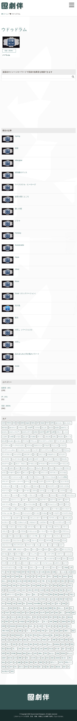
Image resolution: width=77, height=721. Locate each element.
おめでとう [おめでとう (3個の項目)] (64, 427)
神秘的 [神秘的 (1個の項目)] (44, 640)
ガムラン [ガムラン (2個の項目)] (39, 468)
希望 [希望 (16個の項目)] (61, 599)
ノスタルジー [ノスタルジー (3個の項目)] (32, 522)
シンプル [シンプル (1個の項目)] (22, 495)
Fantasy (18, 233)
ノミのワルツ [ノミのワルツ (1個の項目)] (42, 522)
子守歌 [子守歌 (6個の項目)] (46, 594)
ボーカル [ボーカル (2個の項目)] (5, 554)
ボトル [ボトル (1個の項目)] (52, 549)
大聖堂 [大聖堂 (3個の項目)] (36, 590)
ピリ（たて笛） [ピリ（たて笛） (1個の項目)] (33, 536)
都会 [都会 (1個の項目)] (3, 662)
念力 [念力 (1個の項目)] (53, 603)
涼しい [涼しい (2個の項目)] (28, 631)
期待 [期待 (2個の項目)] (6, 621)
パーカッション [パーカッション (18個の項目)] (32, 531)
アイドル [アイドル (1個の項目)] (25, 441)
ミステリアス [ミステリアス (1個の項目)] (50, 554)
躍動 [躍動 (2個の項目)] (20, 658)
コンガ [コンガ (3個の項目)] (57, 481)
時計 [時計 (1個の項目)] (50, 617)
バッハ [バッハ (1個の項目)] (38, 527)
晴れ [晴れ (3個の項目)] (60, 617)
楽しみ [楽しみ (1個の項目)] (45, 621)
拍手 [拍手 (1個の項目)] (23, 612)
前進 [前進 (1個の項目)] (70, 576)
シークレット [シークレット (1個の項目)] (31, 495)
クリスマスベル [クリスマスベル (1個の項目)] (16, 477)
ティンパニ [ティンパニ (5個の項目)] (46, 509)
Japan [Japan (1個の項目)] (28, 423)
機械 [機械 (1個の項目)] (55, 621)
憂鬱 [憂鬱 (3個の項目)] (50, 608)
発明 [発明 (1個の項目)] (56, 635)
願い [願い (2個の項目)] (40, 667)
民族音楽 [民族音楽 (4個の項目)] (20, 626)
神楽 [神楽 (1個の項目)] (34, 640)
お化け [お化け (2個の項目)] (36, 432)
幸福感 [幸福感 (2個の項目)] (9, 603)
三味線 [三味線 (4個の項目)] (66, 567)
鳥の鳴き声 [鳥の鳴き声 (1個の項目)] (5, 671)
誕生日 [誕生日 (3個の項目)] (30, 653)
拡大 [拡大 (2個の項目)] (27, 612)
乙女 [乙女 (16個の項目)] (37, 572)
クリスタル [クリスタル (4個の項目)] (63, 472)
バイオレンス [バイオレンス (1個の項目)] (21, 527)
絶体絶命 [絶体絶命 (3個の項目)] (57, 644)
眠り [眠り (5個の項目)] (69, 635)
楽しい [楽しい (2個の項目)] (39, 621)
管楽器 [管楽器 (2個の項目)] (26, 644)
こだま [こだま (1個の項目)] (66, 432)
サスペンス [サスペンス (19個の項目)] (5, 491)
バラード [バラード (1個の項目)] (65, 527)
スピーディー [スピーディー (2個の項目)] (44, 500)
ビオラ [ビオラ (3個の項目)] (57, 531)
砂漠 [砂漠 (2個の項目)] (11, 640)
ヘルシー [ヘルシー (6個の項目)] (44, 545)
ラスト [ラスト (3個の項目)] (64, 558)
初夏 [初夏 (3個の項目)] (55, 576)
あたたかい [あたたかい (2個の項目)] (59, 423)
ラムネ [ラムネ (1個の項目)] (70, 558)
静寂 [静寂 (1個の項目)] (26, 667)
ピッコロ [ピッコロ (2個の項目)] (24, 536)
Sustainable (19, 245)
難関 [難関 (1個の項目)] (40, 662)
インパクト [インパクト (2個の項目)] (35, 450)
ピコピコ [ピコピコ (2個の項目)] (17, 536)
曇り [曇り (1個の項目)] (64, 617)
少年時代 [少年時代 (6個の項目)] (42, 599)
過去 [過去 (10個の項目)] (47, 658)
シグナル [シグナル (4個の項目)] (34, 491)
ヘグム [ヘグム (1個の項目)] (37, 545)
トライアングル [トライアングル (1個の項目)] (67, 513)
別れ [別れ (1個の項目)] (60, 576)
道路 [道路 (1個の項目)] (52, 658)
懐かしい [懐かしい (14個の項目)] (61, 608)
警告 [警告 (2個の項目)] (45, 653)
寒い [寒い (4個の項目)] (26, 599)
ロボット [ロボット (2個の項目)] (32, 567)
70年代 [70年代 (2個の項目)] (9, 423)
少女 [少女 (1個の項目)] (36, 599)
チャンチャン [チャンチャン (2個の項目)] (37, 509)
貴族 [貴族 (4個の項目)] (57, 653)
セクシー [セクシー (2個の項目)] (15, 504)
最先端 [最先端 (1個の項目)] (70, 617)
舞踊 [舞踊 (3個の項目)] (45, 649)
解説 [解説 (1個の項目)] (24, 653)
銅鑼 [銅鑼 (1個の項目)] (19, 662)
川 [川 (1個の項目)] (52, 599)
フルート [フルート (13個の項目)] (34, 540)
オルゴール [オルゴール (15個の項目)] (5, 463)
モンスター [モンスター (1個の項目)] (32, 558)
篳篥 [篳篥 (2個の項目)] (35, 644)
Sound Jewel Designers (38, 714)
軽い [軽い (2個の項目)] (27, 658)
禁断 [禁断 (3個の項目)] (54, 640)
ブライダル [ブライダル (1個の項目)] (56, 540)
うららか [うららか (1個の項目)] (37, 427)
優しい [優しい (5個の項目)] (23, 576)
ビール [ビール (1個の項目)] (4, 536)
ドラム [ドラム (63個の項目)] (61, 518)
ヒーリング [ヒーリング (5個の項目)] (42, 531)
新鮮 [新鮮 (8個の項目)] (73, 612)
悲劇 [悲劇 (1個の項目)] (32, 608)
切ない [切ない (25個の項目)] (50, 576)
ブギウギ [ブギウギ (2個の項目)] (48, 540)
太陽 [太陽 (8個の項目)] (47, 590)
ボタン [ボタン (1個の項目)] (46, 549)
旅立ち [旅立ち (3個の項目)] (4, 617)
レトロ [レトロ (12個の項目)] (18, 567)
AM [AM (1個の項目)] (14, 423)
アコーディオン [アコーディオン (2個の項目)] (61, 441)
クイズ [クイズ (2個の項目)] (37, 472)
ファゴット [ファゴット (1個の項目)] (57, 536)
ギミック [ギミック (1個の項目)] (25, 472)
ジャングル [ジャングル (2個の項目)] (61, 495)
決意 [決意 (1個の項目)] (49, 626)
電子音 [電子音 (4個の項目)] (61, 662)
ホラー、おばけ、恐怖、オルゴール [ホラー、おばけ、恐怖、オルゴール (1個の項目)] (13, 549)
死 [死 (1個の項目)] (73, 621)
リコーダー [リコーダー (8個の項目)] (11, 563)
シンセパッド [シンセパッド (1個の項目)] (6, 495)
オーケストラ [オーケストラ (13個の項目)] (42, 463)
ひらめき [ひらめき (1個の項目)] (33, 436)
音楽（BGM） (6, 406)
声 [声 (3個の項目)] (51, 585)
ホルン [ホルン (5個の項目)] (28, 549)
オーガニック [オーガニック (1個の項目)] (32, 463)
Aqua (17, 257)
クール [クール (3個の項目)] (24, 477)
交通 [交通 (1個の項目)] (53, 572)
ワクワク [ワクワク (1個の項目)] (47, 567)
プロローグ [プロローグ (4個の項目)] (30, 545)
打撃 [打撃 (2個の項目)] (12, 612)
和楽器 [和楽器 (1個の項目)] (4, 585)
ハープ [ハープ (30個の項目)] (4, 527)
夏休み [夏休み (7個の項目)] (64, 585)
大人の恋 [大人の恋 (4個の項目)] (11, 590)
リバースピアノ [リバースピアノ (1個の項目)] (35, 563)
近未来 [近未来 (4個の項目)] (33, 658)
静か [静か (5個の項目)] (16, 667)
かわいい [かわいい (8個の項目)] (59, 432)
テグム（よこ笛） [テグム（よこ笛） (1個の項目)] (7, 513)
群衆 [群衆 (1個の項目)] (20, 649)
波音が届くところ (22, 197)
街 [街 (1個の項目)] (72, 649)
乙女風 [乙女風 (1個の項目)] (42, 572)
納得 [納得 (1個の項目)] (44, 644)
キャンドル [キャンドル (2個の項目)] (58, 468)
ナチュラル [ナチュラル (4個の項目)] (68, 518)
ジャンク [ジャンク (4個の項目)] (53, 495)
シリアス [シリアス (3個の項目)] (62, 491)
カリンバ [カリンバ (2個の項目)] (31, 468)
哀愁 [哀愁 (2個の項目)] (14, 585)
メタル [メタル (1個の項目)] (10, 558)
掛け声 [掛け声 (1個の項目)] (42, 612)
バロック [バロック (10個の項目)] (5, 531)
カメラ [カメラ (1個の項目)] (17, 468)
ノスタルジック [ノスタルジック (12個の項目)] (22, 522)
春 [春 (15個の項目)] (42, 617)
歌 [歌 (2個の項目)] (59, 621)
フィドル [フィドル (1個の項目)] (26, 540)
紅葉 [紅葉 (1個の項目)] (40, 644)
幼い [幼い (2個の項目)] (24, 603)
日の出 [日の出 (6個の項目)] (13, 617)
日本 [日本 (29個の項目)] (24, 617)
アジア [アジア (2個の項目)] (69, 441)
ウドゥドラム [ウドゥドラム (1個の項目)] (18, 454)
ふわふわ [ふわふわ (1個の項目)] (47, 436)
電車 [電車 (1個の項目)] (3, 667)
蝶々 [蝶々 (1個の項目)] (63, 649)
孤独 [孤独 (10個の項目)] (56, 594)
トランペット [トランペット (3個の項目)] (6, 518)
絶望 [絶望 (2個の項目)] (67, 644)
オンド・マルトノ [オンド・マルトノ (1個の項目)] (21, 463)
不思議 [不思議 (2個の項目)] (18, 572)
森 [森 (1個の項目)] (35, 621)
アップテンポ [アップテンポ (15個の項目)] (6, 445)
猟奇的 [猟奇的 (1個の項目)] (4, 635)
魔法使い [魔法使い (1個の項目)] (58, 667)
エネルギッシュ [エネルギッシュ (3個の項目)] (52, 454)
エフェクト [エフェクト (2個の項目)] (62, 454)
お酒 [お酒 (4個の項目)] (53, 432)
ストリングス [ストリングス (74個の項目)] (34, 500)
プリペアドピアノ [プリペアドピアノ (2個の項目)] (19, 545)
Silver (17, 269)
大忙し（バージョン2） (24, 330)
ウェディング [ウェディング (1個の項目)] (58, 450)
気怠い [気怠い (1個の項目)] (31, 626)
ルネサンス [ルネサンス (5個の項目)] (58, 563)
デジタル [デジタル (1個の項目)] (44, 513)
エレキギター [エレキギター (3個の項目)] (6, 459)
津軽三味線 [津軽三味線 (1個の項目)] (5, 631)
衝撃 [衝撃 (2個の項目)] (3, 653)
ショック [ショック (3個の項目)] (49, 491)
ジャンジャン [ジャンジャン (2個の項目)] (71, 495)
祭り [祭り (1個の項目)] (49, 640)
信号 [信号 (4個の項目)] (12, 576)
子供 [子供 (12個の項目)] (40, 594)
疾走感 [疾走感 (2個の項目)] (47, 635)
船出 (16, 318)
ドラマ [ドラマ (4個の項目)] (45, 518)
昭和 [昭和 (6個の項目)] (46, 617)
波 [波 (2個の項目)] (56, 626)
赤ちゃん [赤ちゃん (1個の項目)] (70, 653)
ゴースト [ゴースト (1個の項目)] (43, 486)
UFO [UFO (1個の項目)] (52, 423)
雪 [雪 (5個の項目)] (48, 662)
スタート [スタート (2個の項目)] (25, 500)
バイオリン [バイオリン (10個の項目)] (11, 527)
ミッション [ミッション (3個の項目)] (68, 554)
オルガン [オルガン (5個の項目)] (64, 459)
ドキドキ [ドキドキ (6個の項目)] (25, 518)
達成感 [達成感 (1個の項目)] (57, 658)
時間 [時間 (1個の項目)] (55, 617)
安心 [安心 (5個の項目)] (9, 599)
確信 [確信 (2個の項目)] (20, 640)
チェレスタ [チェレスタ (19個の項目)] (5, 509)
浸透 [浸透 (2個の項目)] (20, 631)
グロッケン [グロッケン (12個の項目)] (5, 481)
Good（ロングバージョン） (26, 293)
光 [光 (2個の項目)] (31, 576)
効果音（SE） (6, 388)
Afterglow (18, 160)
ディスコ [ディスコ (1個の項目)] (36, 513)
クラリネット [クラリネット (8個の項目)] (53, 472)
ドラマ (17, 221)
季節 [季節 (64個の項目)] (51, 594)
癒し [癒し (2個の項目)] (52, 635)
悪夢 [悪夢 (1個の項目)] (15, 608)
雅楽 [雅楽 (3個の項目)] (31, 662)
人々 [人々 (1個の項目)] (58, 572)
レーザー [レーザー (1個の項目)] (25, 567)
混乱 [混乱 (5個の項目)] (33, 631)
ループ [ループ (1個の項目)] (65, 563)
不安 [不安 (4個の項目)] (8, 572)
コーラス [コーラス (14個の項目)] (21, 486)
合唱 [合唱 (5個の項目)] (53, 581)
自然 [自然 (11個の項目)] (41, 649)
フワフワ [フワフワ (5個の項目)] (41, 540)
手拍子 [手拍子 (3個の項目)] (7, 612)
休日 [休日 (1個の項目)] (73, 572)
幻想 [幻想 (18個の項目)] (14, 603)
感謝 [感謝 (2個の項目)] (45, 608)
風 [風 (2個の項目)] (44, 667)
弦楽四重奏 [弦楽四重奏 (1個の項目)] (37, 603)
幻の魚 (17, 305)
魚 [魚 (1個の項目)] (68, 667)
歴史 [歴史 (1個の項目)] (69, 621)
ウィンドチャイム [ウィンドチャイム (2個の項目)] (46, 450)
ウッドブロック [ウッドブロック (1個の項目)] (7, 454)
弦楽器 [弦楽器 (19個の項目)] (30, 603)
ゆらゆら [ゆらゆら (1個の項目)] (11, 441)
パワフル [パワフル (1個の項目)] (23, 531)
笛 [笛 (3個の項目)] (21, 644)
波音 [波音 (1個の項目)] (64, 626)
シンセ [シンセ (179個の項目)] (69, 491)
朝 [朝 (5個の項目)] (2, 621)
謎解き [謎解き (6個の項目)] (40, 653)
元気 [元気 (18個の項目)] (27, 576)
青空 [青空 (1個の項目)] (11, 667)
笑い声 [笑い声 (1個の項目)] (9, 644)
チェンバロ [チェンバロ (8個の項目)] (20, 509)
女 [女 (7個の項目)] (65, 590)
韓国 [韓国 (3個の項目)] (35, 667)
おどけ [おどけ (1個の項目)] (51, 427)
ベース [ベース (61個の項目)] (55, 545)
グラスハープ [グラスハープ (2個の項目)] (38, 477)
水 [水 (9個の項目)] (36, 626)
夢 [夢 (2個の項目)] (6, 590)
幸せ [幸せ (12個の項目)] (3, 603)
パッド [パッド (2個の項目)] (16, 531)
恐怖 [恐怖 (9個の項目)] (10, 608)
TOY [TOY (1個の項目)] (47, 423)
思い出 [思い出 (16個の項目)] (58, 603)
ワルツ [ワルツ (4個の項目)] (54, 567)
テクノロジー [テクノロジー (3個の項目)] (66, 509)
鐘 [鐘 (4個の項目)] (23, 662)
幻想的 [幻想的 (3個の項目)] (19, 603)
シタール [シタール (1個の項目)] (41, 491)
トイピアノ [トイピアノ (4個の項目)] (56, 513)
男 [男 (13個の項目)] (27, 635)
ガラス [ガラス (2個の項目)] (45, 468)
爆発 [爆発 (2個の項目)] (61, 631)
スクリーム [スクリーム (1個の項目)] (5, 500)
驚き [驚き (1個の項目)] (48, 667)
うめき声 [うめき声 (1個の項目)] (30, 427)
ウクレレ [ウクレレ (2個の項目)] (66, 450)
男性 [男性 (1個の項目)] (35, 635)
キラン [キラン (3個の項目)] (4, 472)
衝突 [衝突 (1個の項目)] (8, 653)
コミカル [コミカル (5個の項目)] (34, 481)
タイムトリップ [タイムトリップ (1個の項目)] (52, 504)
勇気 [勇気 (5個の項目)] (14, 581)
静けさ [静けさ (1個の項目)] (21, 667)
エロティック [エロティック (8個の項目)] (38, 459)
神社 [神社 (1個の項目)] (38, 640)
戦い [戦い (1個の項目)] (71, 608)
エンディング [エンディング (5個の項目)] (48, 459)
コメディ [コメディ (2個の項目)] (41, 481)
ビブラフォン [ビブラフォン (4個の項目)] (65, 531)
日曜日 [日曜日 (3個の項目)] (19, 617)
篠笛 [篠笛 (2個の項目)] (31, 644)
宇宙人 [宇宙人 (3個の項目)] (72, 594)
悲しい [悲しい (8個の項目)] (21, 608)
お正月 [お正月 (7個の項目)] (42, 432)
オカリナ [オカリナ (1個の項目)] (57, 459)
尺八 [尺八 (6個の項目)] (48, 599)
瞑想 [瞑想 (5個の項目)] (3, 640)
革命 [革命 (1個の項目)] (31, 667)
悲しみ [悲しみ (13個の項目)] (27, 608)
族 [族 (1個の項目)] (8, 617)
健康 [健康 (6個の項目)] (17, 576)
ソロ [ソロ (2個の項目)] (38, 504)
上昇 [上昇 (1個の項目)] (71, 567)
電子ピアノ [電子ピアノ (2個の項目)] (53, 662)
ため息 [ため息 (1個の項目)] (11, 436)
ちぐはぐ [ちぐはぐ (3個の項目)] (18, 436)
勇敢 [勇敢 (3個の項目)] (9, 581)
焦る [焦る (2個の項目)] (52, 631)
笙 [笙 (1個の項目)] (18, 644)
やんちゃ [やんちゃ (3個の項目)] (61, 436)
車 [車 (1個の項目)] (24, 658)
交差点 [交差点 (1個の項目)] (48, 572)
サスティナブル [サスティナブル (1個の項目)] (64, 486)
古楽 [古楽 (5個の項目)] (38, 581)
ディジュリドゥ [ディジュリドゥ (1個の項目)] (27, 513)
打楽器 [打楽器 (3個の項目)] (18, 612)
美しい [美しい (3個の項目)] (15, 649)
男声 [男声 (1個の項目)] (31, 635)
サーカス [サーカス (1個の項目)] (27, 491)
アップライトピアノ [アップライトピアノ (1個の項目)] (18, 445)
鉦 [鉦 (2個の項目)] (15, 662)
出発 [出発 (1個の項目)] (38, 576)
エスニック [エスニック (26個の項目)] (41, 454)
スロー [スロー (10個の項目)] (67, 500)
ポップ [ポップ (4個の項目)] (11, 554)
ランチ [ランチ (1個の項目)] (4, 563)
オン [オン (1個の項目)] (12, 463)
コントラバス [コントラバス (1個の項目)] (65, 481)
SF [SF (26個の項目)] (38, 423)
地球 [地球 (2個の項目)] (43, 585)
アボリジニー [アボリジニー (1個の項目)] (38, 445)
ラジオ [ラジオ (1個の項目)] (58, 558)
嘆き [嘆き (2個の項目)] (29, 585)
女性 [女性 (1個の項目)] (18, 594)
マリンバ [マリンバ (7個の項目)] (41, 554)
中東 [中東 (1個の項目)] (32, 572)
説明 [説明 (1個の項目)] (35, 653)
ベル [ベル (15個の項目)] (50, 545)
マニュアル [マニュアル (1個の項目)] (33, 554)
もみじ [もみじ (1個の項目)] (54, 436)
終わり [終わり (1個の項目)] (50, 644)
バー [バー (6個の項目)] (10, 531)
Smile (17, 366)
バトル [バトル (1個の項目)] (44, 527)
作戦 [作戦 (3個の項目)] (8, 576)
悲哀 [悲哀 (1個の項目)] (36, 608)
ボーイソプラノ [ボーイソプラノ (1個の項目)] (67, 549)
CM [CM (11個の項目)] (18, 423)
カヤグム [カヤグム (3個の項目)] (24, 468)
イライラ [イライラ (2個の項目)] (63, 445)
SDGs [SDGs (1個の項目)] (33, 423)
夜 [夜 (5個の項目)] (2, 590)
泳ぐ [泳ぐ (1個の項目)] (69, 626)
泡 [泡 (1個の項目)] (53, 626)
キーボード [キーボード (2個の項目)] (11, 472)
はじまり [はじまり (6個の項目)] (25, 436)
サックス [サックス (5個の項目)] (13, 491)
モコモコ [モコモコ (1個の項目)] (24, 558)
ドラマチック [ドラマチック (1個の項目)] (53, 518)
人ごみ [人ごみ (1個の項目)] (63, 572)
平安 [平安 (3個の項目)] (70, 599)
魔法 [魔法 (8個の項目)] (52, 667)
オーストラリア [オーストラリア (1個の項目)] (53, 463)
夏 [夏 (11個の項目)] (59, 585)
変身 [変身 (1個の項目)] (55, 585)
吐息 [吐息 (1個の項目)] (58, 581)
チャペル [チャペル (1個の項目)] (28, 509)
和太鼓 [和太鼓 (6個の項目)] (71, 581)
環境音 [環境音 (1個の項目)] (18, 635)
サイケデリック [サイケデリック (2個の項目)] (52, 486)
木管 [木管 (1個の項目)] (16, 621)
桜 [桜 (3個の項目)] (31, 621)
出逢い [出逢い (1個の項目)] (44, 576)
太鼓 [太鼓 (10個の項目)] (51, 590)
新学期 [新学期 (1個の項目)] (68, 612)
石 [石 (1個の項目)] (7, 640)
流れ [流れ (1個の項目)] (12, 631)
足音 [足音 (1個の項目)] (15, 658)
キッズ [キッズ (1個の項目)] (51, 468)
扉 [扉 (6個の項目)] (2, 612)
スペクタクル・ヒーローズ (25, 184)
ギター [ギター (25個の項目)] (19, 472)
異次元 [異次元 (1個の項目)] (41, 635)
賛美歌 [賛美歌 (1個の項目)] (63, 653)
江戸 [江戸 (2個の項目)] (44, 626)
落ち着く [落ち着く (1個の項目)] (58, 649)
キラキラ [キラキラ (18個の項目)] (67, 468)
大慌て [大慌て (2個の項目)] (24, 590)
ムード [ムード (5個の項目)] (4, 558)
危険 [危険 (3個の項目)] (33, 581)
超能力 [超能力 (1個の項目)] (4, 658)
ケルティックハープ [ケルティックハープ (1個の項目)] (17, 481)
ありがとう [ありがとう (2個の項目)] (12, 427)
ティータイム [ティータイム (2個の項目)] (56, 509)
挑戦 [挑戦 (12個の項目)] (32, 612)
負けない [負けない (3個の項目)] (52, 653)
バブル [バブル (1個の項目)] (50, 527)
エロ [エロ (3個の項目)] (25, 459)
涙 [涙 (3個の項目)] (24, 631)
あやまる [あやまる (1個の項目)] (5, 427)
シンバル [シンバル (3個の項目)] (15, 495)
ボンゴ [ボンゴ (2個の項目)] (58, 549)
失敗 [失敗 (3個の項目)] (56, 590)
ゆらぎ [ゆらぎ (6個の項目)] (4, 441)
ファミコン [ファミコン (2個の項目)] (65, 536)
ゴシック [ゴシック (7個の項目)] (28, 486)
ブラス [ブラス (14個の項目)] (64, 540)
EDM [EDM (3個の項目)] (22, 423)
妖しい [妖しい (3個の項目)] (23, 594)
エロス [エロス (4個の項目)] (30, 459)
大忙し (17, 342)
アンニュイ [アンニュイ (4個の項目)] (54, 445)
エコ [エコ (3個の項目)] (35, 454)
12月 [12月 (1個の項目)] (3, 423)
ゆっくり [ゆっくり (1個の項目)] (68, 436)
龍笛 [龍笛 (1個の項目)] (12, 671)
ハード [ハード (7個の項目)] (68, 522)
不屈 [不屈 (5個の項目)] (12, 572)
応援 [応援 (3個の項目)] (48, 603)
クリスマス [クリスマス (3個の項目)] (5, 477)
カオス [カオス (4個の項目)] (11, 468)
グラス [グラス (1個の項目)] (30, 477)
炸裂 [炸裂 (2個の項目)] (43, 631)
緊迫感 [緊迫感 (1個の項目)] (9, 649)
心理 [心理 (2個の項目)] (44, 603)
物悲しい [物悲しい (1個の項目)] (67, 631)
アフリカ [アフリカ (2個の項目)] (29, 445)
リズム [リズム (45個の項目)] (19, 563)
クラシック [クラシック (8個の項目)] (44, 472)
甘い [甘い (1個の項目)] (23, 635)
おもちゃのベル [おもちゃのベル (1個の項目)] (27, 432)
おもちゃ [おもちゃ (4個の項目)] (5, 432)
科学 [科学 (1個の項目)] (62, 640)
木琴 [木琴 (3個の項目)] (11, 621)
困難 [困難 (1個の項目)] (38, 585)
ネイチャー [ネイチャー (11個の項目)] (5, 522)
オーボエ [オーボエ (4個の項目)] (5, 468)
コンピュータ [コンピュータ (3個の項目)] (6, 486)
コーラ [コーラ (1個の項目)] (14, 486)
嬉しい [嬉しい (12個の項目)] (35, 594)
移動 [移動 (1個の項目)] (66, 640)
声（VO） (5, 397)
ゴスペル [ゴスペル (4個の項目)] (35, 486)
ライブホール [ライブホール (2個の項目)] (50, 558)
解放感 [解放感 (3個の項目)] (19, 653)
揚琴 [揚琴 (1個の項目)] (47, 612)
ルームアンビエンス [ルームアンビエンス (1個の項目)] (8, 567)
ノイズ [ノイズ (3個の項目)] (13, 522)
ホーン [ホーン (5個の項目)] (34, 549)
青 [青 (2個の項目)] (7, 667)
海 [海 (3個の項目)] (16, 631)
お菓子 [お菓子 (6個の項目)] (48, 432)
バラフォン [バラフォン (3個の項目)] (57, 527)
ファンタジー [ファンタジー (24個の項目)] (6, 540)
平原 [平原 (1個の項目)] (65, 599)
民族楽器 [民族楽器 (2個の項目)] (12, 626)
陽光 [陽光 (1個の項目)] (26, 662)
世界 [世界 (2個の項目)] (23, 572)
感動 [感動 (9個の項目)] (41, 608)
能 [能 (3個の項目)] (37, 649)
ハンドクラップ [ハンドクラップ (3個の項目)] (59, 522)
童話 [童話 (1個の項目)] (3, 644)
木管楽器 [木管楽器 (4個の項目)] (22, 621)
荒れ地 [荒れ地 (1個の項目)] (51, 649)
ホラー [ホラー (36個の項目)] (61, 545)
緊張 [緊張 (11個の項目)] (72, 644)
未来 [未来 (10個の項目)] (27, 621)
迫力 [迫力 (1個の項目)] (38, 658)
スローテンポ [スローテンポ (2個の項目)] (6, 504)
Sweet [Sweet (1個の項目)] (42, 423)
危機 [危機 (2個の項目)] (29, 581)
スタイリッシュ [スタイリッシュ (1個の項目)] (16, 500)
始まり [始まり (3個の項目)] (29, 594)
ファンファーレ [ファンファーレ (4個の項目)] (17, 540)
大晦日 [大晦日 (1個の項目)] (30, 590)
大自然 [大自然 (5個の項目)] (42, 590)
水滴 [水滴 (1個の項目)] (39, 626)
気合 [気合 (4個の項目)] (26, 626)
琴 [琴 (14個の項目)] (8, 635)
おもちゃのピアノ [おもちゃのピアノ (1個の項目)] (15, 432)
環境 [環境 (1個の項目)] (12, 635)
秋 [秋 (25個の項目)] (58, 640)
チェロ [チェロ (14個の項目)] (13, 509)
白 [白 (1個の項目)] (65, 635)
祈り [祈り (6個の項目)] (29, 640)
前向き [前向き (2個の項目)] (65, 576)
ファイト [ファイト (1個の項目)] (49, 536)
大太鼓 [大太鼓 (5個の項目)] (18, 590)
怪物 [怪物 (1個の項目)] (63, 603)
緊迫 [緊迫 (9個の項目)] (3, 649)
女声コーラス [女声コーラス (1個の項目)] (11, 594)
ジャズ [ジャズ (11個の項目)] (39, 495)
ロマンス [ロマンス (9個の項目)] (40, 567)
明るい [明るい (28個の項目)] (30, 617)
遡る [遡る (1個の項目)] (70, 658)
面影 (16, 148)
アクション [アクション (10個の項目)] (33, 441)
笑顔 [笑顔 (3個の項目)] (14, 644)
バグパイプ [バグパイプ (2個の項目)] (30, 527)
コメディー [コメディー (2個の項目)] (49, 481)
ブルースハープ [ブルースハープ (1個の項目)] (7, 545)
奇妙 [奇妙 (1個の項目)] (61, 590)
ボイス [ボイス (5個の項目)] (40, 549)
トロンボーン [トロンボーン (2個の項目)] (16, 518)
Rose (17, 281)
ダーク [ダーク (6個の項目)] (67, 504)
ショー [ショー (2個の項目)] (56, 491)
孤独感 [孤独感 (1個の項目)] (61, 594)
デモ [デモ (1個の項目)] (50, 513)
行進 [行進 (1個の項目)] (68, 649)
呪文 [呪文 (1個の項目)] (62, 581)
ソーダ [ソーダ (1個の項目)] (44, 504)
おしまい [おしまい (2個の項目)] (44, 427)
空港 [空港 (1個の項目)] (71, 640)
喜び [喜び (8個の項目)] (18, 585)
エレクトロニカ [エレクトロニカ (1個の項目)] (17, 459)
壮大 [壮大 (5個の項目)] (47, 585)
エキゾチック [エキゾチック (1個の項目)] (28, 454)
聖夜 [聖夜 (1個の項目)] (33, 649)
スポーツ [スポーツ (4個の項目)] (60, 500)
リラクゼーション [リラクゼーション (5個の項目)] (47, 563)
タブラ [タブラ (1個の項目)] (61, 504)
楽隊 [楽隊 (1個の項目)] (50, 621)
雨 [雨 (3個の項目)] (44, 662)
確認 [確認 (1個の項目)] (25, 640)
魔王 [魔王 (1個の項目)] (64, 667)
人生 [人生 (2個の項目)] (68, 572)
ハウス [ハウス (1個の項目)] (51, 522)
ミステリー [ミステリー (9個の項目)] (59, 554)
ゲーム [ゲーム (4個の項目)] (27, 481)
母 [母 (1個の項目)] (7, 626)
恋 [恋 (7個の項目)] (67, 603)
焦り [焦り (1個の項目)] (47, 631)
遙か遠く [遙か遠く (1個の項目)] (64, 658)
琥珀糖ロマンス (21, 172)
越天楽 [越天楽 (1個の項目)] (10, 658)
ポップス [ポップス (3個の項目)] (18, 554)
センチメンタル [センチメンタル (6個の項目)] (30, 504)
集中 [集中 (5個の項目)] (36, 662)
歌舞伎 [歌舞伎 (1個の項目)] (64, 621)
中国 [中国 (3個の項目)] (27, 572)
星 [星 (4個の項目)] (39, 617)
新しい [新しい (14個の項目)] (62, 612)
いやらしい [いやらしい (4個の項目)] (21, 427)
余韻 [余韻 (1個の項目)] (3, 576)
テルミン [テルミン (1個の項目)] (18, 513)
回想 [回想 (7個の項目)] (33, 585)
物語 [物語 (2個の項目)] (73, 631)
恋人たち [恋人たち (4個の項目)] (5, 608)
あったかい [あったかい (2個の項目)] (67, 423)
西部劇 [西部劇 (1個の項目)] (13, 653)
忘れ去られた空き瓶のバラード (27, 354)
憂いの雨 (18, 209)
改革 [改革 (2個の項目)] (52, 612)
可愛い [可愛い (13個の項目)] (44, 581)
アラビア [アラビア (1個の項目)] (47, 445)
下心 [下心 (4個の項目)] (3, 572)
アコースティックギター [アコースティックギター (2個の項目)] (46, 441)
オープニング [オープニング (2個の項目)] (64, 463)
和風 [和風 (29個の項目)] (9, 585)
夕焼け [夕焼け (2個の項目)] (70, 585)
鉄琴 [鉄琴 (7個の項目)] (11, 662)
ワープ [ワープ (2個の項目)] (60, 567)
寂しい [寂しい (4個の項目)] (15, 599)
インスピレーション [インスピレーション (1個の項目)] (24, 450)
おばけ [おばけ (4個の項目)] (57, 427)
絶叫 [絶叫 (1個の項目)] (62, 644)
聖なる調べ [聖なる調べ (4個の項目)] (26, 649)
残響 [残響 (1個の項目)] (3, 626)
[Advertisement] (38, 105)
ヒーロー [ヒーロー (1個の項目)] (50, 531)
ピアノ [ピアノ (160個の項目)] (10, 536)
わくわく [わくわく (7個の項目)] (18, 441)
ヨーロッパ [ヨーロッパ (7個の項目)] (40, 558)
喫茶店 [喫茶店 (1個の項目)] (24, 585)
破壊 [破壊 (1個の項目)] (16, 640)
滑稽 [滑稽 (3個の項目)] (38, 631)
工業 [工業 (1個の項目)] (56, 599)
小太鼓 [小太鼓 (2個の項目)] (31, 599)
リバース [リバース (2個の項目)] (25, 563)
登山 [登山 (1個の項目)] (61, 635)
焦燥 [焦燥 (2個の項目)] (56, 631)
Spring (17, 136)
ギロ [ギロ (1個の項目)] (31, 472)
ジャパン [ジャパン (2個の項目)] (46, 495)
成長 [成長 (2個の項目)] (67, 608)
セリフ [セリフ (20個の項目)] (22, 504)
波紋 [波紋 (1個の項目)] (60, 626)
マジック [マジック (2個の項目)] (25, 554)
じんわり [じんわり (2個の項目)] (5, 436)
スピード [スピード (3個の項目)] (52, 500)
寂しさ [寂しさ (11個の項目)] (21, 599)
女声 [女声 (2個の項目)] (3, 594)
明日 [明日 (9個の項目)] (35, 617)
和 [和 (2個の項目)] (66, 581)
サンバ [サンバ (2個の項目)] (20, 491)
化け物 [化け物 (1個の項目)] (19, 581)
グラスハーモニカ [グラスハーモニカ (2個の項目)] (49, 477)
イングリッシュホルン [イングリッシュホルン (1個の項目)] (9, 450)
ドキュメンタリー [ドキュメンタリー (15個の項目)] (35, 518)
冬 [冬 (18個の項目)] (35, 576)
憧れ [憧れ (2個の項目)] (55, 608)
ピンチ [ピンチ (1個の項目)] (42, 536)
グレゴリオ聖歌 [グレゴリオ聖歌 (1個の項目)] (62, 477)
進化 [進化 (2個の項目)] (43, 658)
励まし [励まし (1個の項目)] (4, 581)
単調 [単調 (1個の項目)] (24, 581)
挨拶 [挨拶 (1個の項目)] (37, 612)
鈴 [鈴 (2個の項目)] (7, 662)
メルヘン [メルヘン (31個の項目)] (17, 558)
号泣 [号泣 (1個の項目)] (49, 581)
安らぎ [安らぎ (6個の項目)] (4, 599)
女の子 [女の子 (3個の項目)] (69, 590)
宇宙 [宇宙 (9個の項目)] (66, 594)
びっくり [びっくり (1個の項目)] (40, 436)
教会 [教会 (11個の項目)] (56, 612)
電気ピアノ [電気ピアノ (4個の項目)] (68, 662)
